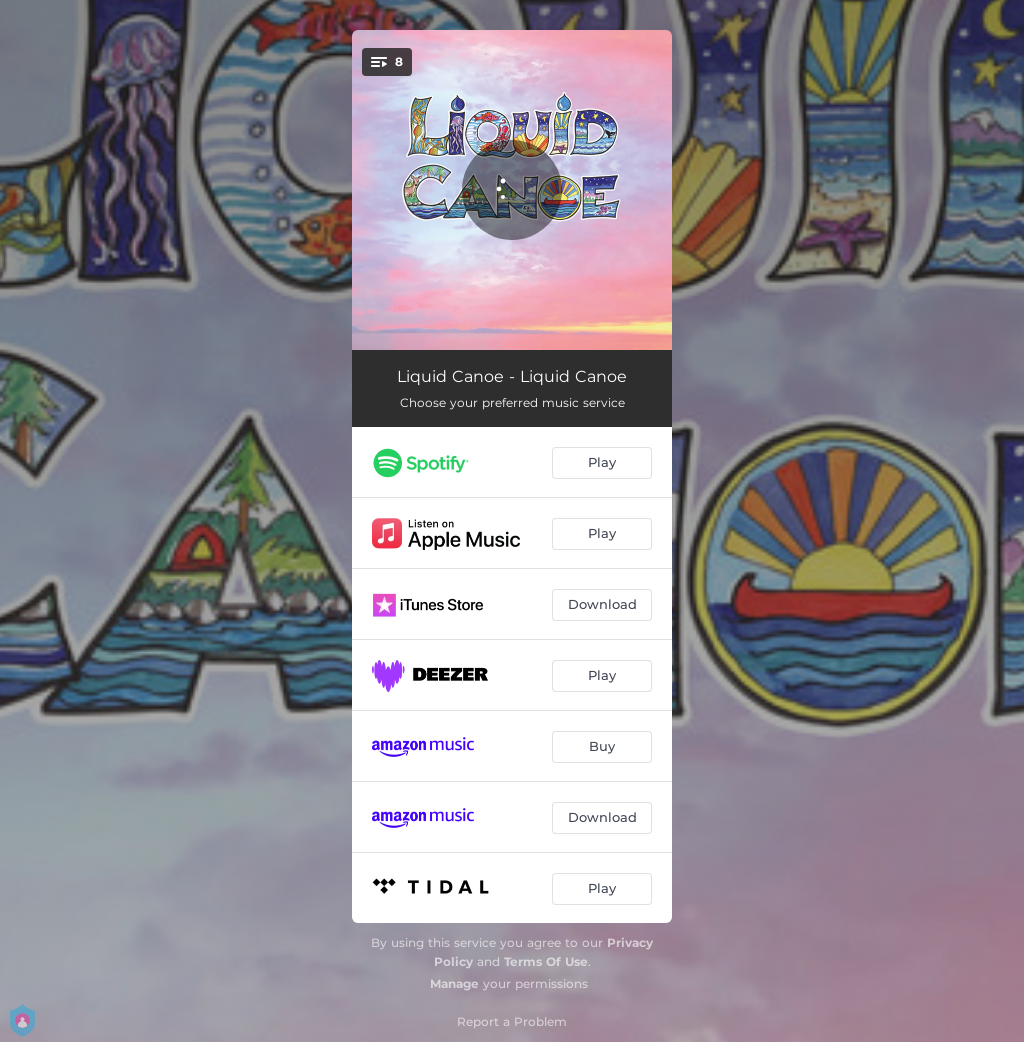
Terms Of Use (546, 961)
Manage (454, 983)
